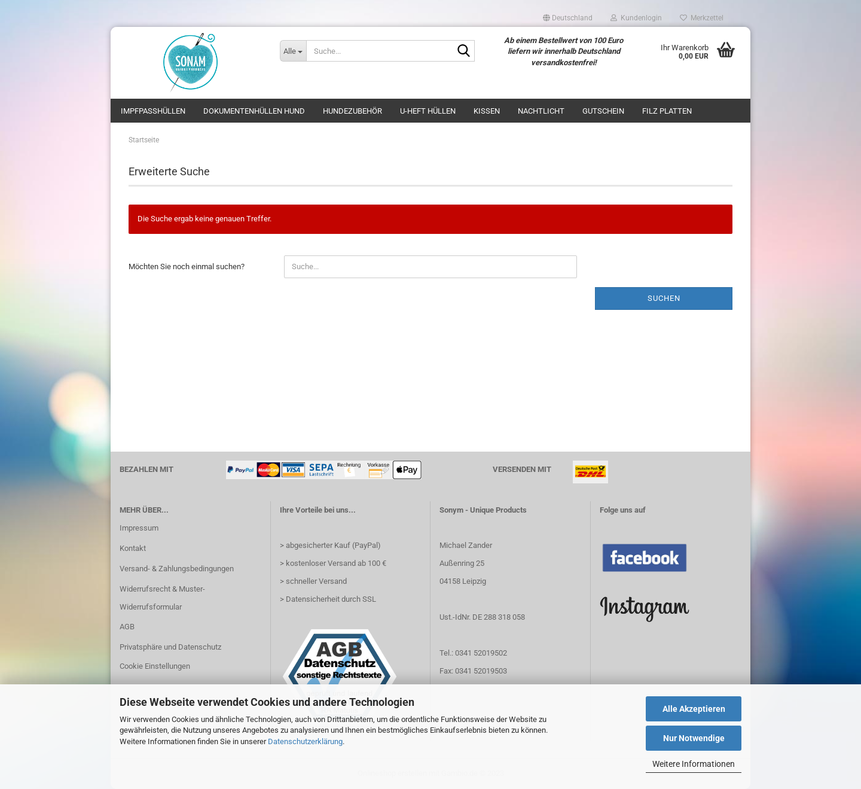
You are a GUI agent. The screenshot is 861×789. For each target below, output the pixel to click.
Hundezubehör (352, 110)
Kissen (487, 110)
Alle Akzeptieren (693, 709)
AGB (127, 626)
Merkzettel (701, 18)
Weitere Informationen (693, 764)
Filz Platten (667, 110)
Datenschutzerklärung (305, 741)
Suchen (664, 298)
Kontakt (133, 548)
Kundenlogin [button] (636, 18)
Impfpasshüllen (153, 110)
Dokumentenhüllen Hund (254, 110)
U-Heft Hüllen (428, 110)
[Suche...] (293, 51)
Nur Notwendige (694, 738)
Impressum (139, 527)
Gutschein (603, 110)
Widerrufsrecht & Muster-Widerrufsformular (162, 597)
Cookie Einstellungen (155, 666)
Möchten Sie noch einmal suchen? (187, 266)
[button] (568, 18)
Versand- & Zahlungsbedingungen (177, 568)
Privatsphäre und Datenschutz (170, 646)
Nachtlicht (541, 110)
